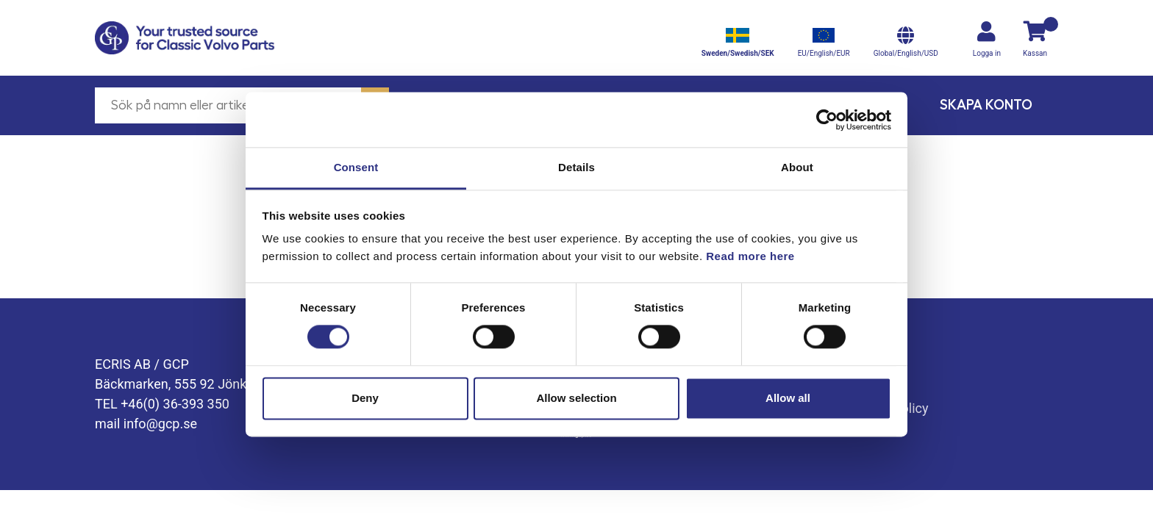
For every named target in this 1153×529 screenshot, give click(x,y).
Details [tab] (576, 167)
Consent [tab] (356, 167)
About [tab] (797, 167)
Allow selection (576, 398)
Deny (365, 398)
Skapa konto (986, 105)
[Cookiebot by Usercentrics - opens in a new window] (827, 120)
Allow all (787, 398)
